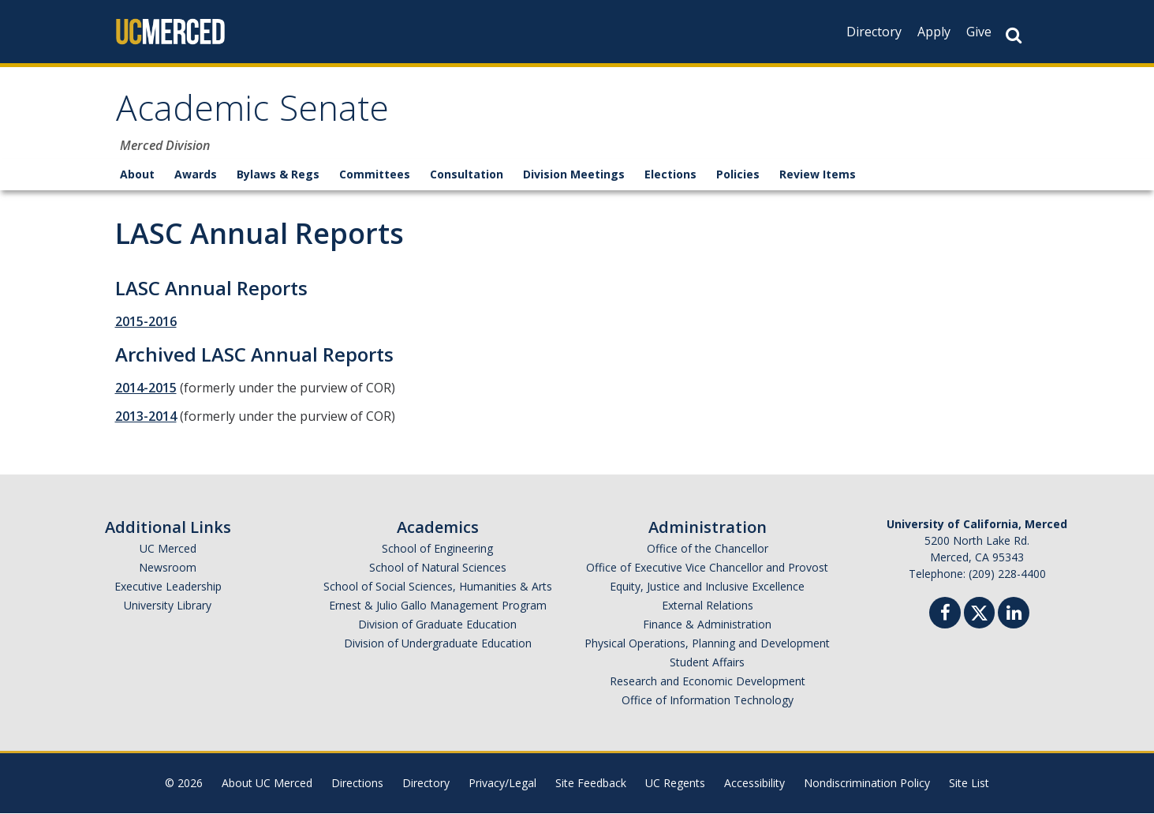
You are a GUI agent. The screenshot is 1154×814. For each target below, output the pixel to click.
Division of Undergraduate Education (438, 643)
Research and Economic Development (707, 681)
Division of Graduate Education (437, 624)
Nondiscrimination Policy (867, 783)
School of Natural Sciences (437, 568)
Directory (874, 31)
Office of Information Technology (708, 700)
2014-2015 (146, 388)
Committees (374, 174)
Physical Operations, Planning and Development (707, 643)
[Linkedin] (1013, 615)
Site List (969, 783)
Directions (357, 783)
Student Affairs (707, 662)
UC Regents (675, 783)
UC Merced (168, 549)
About (137, 174)
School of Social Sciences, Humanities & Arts (437, 587)
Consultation (466, 174)
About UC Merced (267, 783)
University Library (167, 605)
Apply (933, 31)
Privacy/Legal (502, 783)
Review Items (817, 174)
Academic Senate (254, 113)
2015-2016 (146, 322)
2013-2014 (146, 417)
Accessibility (754, 783)
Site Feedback (590, 783)
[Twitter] (979, 611)
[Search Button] (1013, 35)
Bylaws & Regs (278, 174)
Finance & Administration (707, 624)
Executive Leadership (168, 587)
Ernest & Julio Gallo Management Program (438, 605)
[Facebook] (945, 615)
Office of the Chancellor (707, 549)
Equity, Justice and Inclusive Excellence (707, 587)
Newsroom (167, 568)
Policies (738, 174)
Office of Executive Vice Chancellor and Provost (707, 568)
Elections (670, 174)
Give (979, 31)
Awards (195, 174)
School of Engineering (437, 549)
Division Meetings (574, 174)
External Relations (707, 605)
